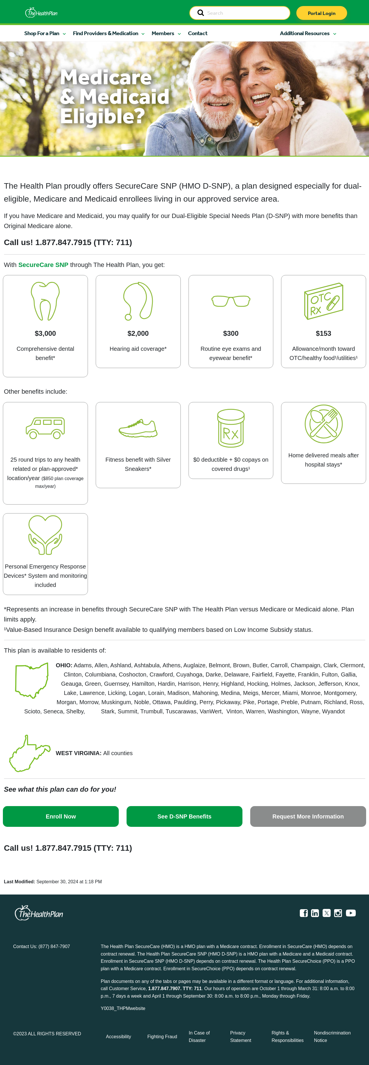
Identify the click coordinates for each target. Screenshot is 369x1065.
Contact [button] (197, 33)
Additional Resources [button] (305, 33)
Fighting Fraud (162, 1036)
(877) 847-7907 (54, 946)
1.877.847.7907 (164, 988)
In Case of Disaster (199, 1036)
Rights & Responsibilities (288, 1036)
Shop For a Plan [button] (41, 33)
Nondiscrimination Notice (332, 1036)
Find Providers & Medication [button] (105, 33)
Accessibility (118, 1036)
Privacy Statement (240, 1036)
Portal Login (322, 13)
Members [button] (163, 33)
